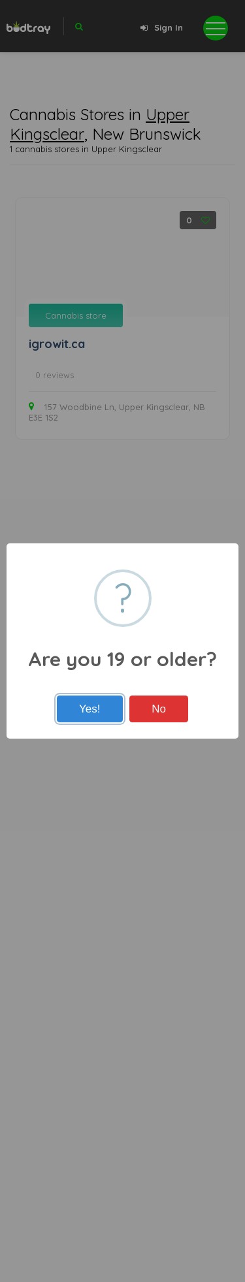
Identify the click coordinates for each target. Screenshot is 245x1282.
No (159, 709)
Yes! (89, 709)
